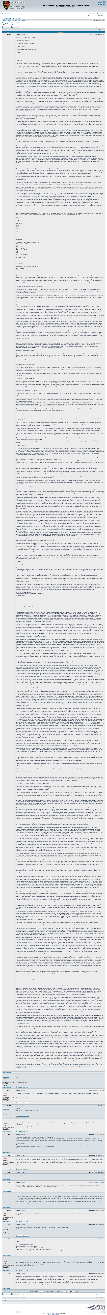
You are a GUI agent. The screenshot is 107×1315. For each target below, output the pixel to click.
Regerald (13, 24)
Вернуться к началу (7, 1072)
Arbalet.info (103, 1)
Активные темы (16, 18)
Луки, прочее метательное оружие (18, 20)
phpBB (51, 1313)
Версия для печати (7, 29)
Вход (4, 13)
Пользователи (101, 13)
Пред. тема (97, 29)
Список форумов (6, 20)
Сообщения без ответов (7, 18)
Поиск (95, 13)
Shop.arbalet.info (102, 2)
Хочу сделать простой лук (12, 23)
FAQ (90, 13)
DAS (9, 24)
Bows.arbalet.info (102, 4)
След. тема (102, 29)
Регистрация (9, 13)
